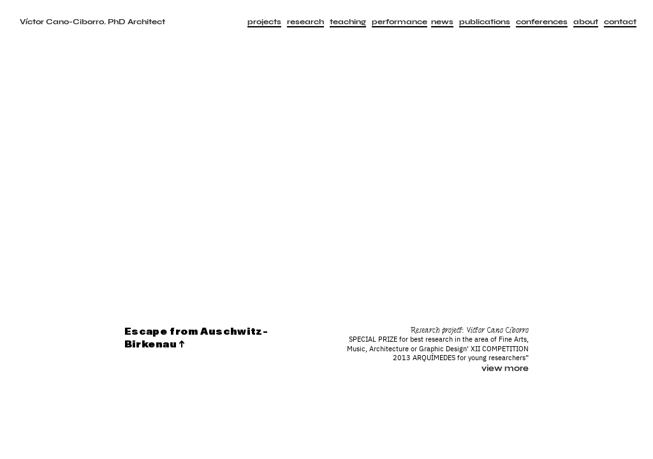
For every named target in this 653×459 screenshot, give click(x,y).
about (585, 21)
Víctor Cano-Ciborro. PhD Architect (92, 21)
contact (620, 21)
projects (264, 21)
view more (505, 368)
